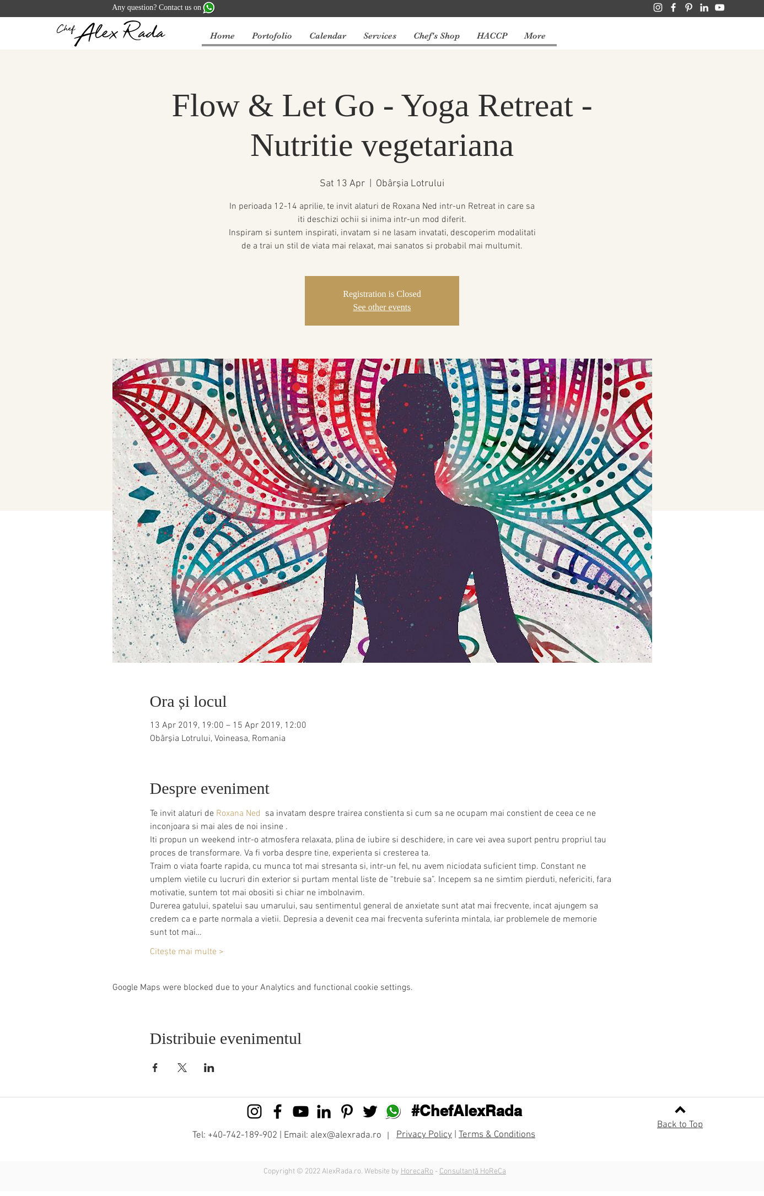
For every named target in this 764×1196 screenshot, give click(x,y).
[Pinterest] (689, 7)
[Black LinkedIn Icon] (323, 1111)
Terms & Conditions (497, 1134)
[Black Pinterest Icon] (347, 1111)
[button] (327, 36)
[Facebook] (673, 7)
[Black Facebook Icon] (277, 1111)
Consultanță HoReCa (472, 1171)
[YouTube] (719, 7)
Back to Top (680, 1124)
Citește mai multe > (187, 951)
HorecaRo (417, 1171)
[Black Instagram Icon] (254, 1111)
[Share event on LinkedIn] (209, 1067)
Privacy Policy (424, 1134)
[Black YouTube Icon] (300, 1111)
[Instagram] (658, 7)
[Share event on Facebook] (155, 1067)
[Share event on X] (182, 1067)
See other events (382, 307)
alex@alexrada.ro (345, 1135)
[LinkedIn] (704, 7)
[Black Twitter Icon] (370, 1111)
